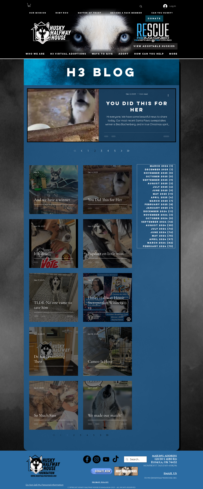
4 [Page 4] (108, 150)
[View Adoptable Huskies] (154, 46)
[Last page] (128, 151)
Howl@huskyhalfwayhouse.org (160, 478)
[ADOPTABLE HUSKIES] (126, 471)
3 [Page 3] (101, 150)
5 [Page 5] (115, 150)
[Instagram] (97, 459)
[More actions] (169, 95)
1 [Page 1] (88, 150)
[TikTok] (116, 459)
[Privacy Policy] (100, 482)
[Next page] (121, 151)
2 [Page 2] (95, 150)
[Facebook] (87, 459)
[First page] (75, 151)
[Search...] (135, 459)
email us (170, 473)
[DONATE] (154, 18)
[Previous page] (81, 151)
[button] (29, 5)
